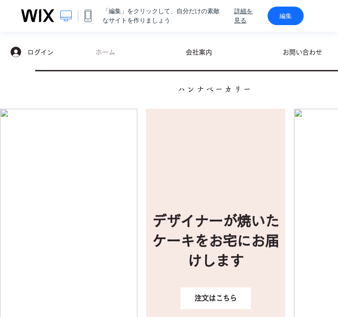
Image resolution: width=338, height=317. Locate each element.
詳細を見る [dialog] (243, 15)
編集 (285, 16)
